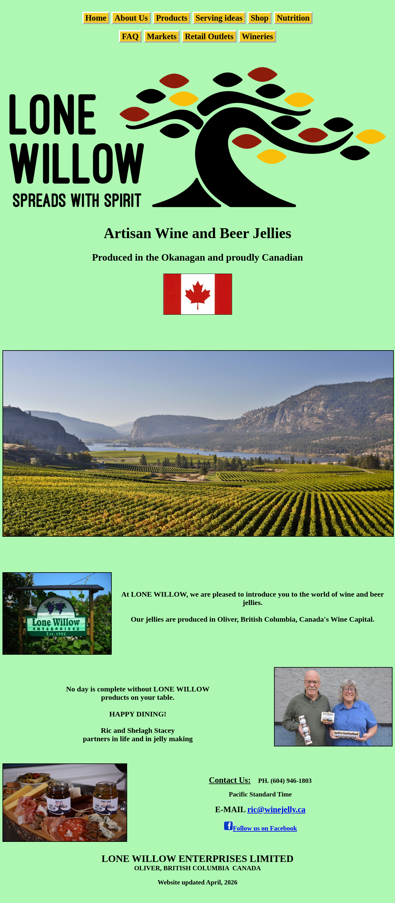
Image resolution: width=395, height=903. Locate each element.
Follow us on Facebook (265, 828)
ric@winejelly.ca (276, 809)
